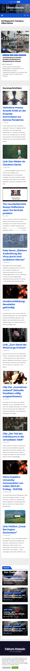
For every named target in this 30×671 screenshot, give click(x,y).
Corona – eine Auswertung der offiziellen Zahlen (15, 614)
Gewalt (11, 55)
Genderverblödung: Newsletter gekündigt (14, 304)
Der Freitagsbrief (8, 576)
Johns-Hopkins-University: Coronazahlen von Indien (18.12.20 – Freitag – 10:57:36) (13, 483)
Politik (16, 55)
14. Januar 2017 (8, 64)
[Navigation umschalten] (27, 15)
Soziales (10, 609)
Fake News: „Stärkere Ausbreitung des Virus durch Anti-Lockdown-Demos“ (15, 255)
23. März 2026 (9, 599)
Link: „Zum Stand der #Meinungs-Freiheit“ (15, 346)
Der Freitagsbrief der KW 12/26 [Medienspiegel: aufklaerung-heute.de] (14, 597)
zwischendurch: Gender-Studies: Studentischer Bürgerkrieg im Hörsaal (12, 59)
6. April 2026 (8, 582)
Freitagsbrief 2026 (17, 576)
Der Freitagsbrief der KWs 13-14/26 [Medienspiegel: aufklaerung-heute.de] (15, 580)
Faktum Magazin (15, 7)
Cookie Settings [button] (6, 667)
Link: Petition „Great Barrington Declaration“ (14, 529)
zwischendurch (22, 55)
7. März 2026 (8, 633)
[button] (24, 15)
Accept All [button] (15, 667)
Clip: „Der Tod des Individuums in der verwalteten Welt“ (13, 436)
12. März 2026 (9, 616)
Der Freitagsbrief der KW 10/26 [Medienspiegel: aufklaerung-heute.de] (14, 631)
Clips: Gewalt (6, 55)
